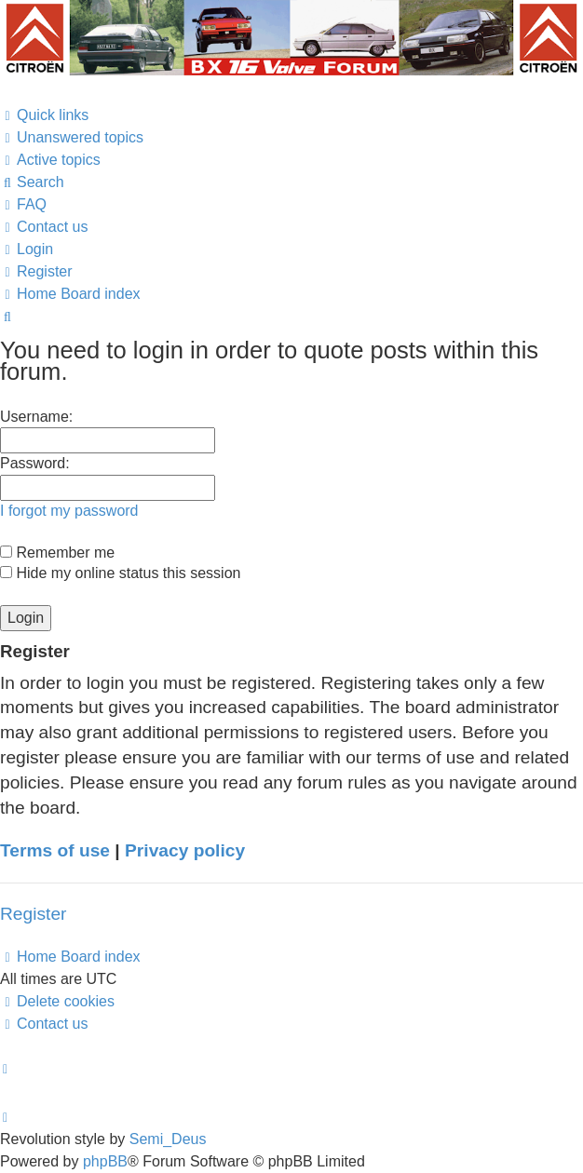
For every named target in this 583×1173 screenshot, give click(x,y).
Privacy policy (185, 850)
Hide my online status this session (120, 573)
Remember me (57, 552)
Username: (36, 417)
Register (33, 914)
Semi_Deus (168, 1139)
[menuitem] (71, 138)
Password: (35, 463)
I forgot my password (69, 511)
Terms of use (55, 850)
